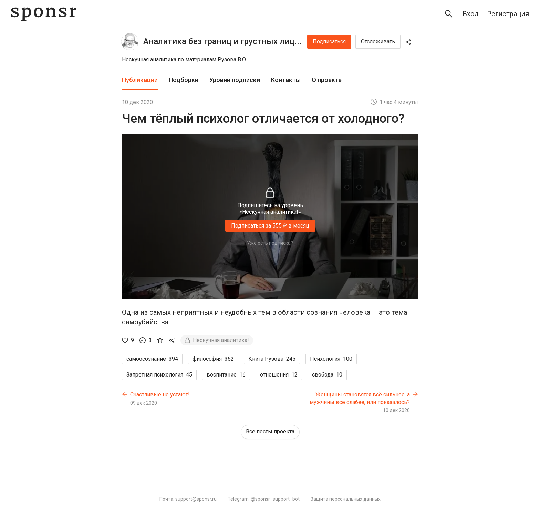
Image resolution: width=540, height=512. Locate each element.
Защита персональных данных (346, 499)
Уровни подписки (234, 79)
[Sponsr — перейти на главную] (43, 14)
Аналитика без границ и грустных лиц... (222, 41)
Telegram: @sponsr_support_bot (264, 499)
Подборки (183, 79)
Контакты (286, 79)
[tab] (140, 80)
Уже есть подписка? (270, 243)
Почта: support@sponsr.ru (188, 499)
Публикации (140, 79)
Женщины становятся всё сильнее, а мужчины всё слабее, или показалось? (360, 398)
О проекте (327, 79)
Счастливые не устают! (160, 394)
